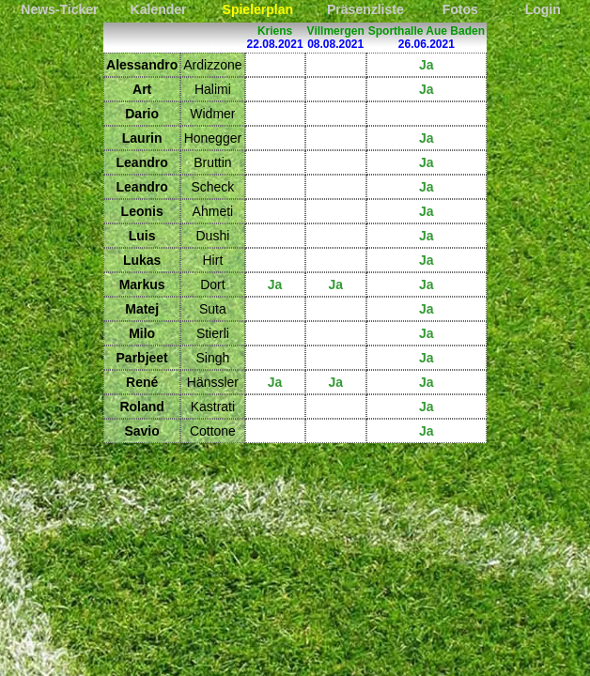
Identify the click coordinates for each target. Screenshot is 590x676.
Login (543, 9)
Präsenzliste (365, 9)
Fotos (460, 9)
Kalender (159, 9)
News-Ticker (59, 9)
